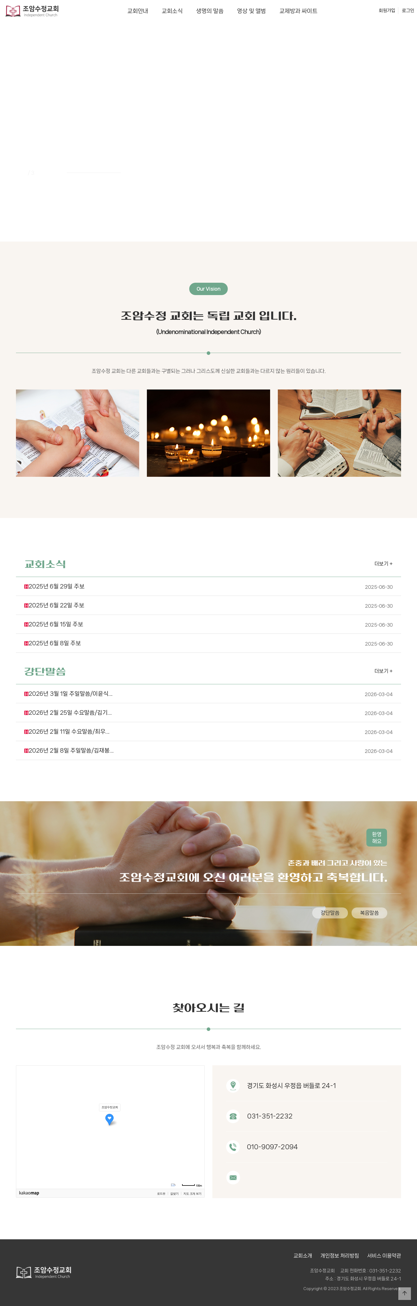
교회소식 (172, 11)
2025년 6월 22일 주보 (208, 579)
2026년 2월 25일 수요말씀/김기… (208, 686)
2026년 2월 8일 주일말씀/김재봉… (208, 724)
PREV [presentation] (29, 139)
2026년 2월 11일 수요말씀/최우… (208, 705)
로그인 (408, 10)
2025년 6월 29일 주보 (208, 560)
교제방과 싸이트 (298, 11)
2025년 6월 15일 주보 (208, 598)
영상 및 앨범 (251, 11)
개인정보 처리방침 (339, 1256)
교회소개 (302, 1256)
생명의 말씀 (210, 11)
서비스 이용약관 (384, 1256)
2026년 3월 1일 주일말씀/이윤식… (208, 668)
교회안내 (137, 11)
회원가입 (387, 10)
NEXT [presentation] (387, 139)
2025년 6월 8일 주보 (208, 617)
